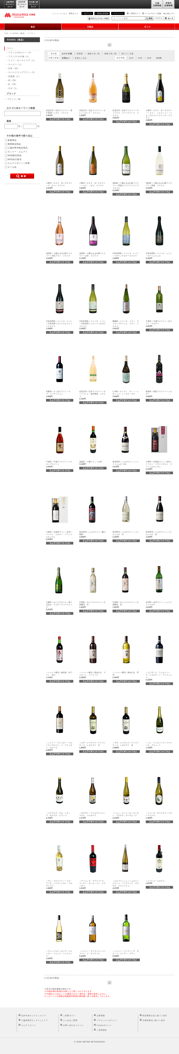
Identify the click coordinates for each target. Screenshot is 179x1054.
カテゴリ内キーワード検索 (20, 108)
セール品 (12, 167)
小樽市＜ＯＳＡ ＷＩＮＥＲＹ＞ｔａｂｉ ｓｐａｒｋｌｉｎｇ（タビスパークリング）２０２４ (159, 115)
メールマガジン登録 (152, 13)
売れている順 (127, 54)
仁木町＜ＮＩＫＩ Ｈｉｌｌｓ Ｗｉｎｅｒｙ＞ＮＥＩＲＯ (127, 393)
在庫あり (66, 58)
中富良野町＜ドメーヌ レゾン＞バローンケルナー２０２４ (126, 255)
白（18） (12, 84)
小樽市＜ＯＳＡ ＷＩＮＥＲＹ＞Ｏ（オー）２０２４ (59, 185)
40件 (140, 58)
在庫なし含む (81, 58)
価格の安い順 (93, 54)
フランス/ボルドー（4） (20, 52)
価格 (8, 121)
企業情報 (101, 1016)
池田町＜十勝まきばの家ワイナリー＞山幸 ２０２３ (92, 255)
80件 (149, 58)
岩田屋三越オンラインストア (34, 4)
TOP (6, 33)
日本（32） (14, 68)
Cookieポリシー (104, 1025)
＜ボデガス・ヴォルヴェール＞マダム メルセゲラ (92, 815)
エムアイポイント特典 (19, 163)
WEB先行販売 (15, 159)
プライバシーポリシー (107, 1020)
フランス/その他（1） (19, 56)
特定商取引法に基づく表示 (155, 1016)
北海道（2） (14, 76)
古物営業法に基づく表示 (154, 1020)
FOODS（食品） (19, 33)
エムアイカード (28, 1025)
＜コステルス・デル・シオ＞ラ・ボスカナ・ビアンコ (58, 815)
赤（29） (12, 80)
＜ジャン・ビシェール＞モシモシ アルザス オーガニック (126, 815)
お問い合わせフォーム (73, 1025)
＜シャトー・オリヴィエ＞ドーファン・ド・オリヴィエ (92, 953)
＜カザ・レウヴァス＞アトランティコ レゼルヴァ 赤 (126, 745)
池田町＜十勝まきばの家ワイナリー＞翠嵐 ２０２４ (159, 185)
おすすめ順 (67, 54)
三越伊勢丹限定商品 (18, 148)
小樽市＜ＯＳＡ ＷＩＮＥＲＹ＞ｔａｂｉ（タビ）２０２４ (92, 185)
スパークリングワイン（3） (22, 72)
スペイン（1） (15, 64)
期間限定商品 (14, 144)
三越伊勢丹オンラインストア (10, 4)
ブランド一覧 (14, 99)
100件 (159, 58)
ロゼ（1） (13, 88)
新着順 (80, 54)
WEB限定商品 (15, 155)
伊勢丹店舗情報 (169, 4)
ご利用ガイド (134, 13)
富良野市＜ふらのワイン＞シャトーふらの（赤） (126, 464)
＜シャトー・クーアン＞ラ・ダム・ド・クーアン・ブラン (126, 953)
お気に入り (170, 13)
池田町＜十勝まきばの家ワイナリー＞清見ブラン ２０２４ (59, 255)
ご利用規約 (102, 1030)
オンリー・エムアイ (18, 152)
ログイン (88, 13)
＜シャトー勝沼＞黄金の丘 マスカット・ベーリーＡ (92, 674)
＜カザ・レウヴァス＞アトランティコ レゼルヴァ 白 (92, 745)
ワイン (32, 33)
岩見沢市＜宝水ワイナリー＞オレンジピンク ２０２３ (92, 112)
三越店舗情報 (157, 4)
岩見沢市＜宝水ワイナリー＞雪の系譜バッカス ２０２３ (59, 112)
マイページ (118, 13)
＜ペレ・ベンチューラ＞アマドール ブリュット (159, 745)
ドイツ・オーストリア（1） (22, 60)
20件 (131, 58)
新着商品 (12, 140)
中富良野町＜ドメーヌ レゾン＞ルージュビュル (159, 255)
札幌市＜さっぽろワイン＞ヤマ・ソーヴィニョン (58, 393)
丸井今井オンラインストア (22, 4)
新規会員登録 (102, 13)
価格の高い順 (110, 54)
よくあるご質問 (70, 1020)
